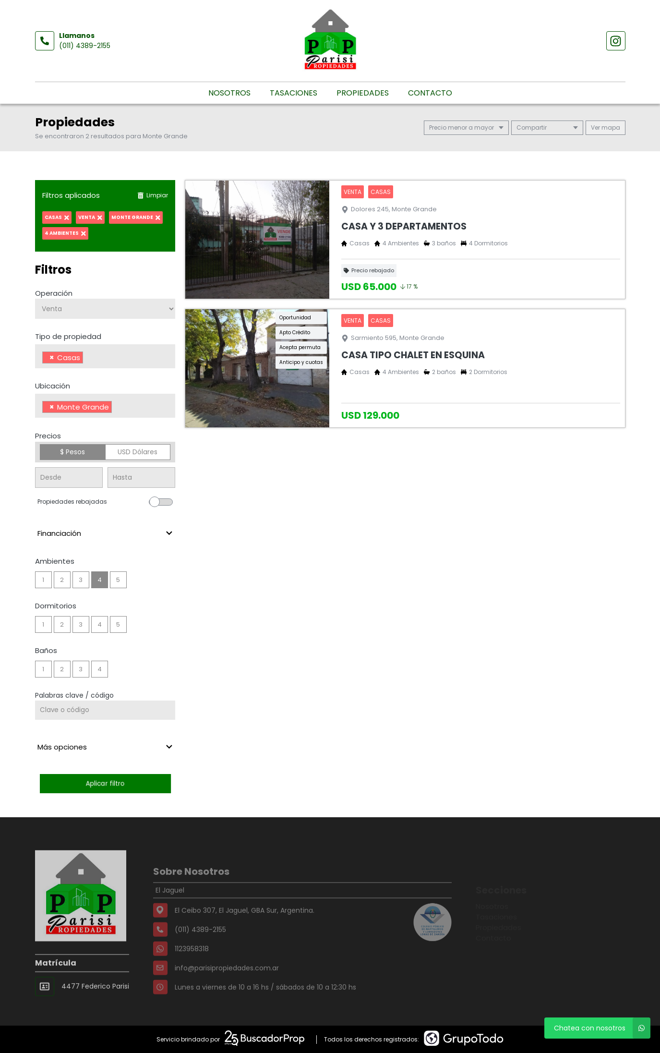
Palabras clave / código (74, 695)
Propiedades (362, 92)
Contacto (430, 92)
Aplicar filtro (105, 783)
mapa (605, 127)
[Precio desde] (69, 477)
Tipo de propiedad (68, 336)
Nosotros (229, 92)
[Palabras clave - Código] (105, 710)
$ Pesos (72, 452)
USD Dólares (137, 452)
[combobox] (105, 356)
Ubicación (52, 386)
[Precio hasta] (141, 477)
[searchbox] (88, 358)
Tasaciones (293, 92)
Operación (53, 293)
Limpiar (152, 195)
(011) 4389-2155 (84, 45)
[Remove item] (52, 357)
